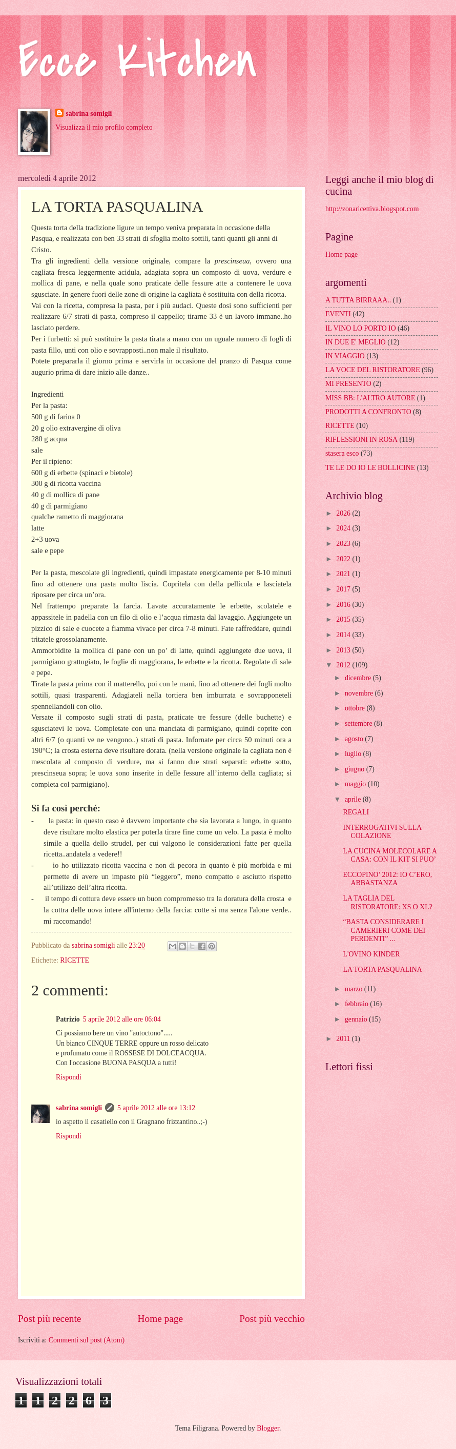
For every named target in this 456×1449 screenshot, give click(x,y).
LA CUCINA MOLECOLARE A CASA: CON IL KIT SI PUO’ (390, 855)
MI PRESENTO (348, 383)
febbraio (357, 1004)
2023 (344, 543)
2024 (344, 528)
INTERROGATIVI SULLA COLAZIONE (382, 832)
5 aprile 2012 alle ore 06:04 (122, 1019)
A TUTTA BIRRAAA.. (358, 300)
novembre (360, 693)
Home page (160, 1318)
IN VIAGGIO (345, 356)
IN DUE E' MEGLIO (355, 342)
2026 (344, 513)
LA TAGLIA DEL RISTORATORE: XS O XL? (387, 902)
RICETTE (74, 960)
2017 (344, 589)
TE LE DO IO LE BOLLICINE (370, 468)
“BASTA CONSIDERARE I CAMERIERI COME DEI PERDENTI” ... (384, 930)
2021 (344, 574)
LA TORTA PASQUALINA (382, 969)
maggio (356, 784)
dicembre (359, 678)
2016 (344, 604)
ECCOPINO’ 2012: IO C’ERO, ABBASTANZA (387, 879)
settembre (359, 723)
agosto (355, 739)
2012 (344, 665)
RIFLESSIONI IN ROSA (361, 439)
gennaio (357, 1019)
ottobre (356, 708)
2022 (344, 559)
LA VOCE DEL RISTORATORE (372, 370)
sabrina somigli (89, 113)
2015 (344, 619)
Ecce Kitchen (137, 61)
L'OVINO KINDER (371, 954)
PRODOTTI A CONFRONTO (368, 412)
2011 (344, 1039)
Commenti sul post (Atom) (87, 1340)
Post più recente (49, 1318)
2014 (344, 635)
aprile (354, 799)
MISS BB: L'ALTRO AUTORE (370, 398)
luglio (354, 754)
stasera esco (342, 453)
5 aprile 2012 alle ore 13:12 (156, 1108)
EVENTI (338, 314)
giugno (355, 769)
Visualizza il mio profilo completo (103, 127)
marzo (354, 989)
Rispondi (68, 1077)
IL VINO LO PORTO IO (360, 328)
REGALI (356, 812)
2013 (344, 650)
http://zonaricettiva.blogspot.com (372, 209)
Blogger (268, 1428)
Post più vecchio (272, 1318)
